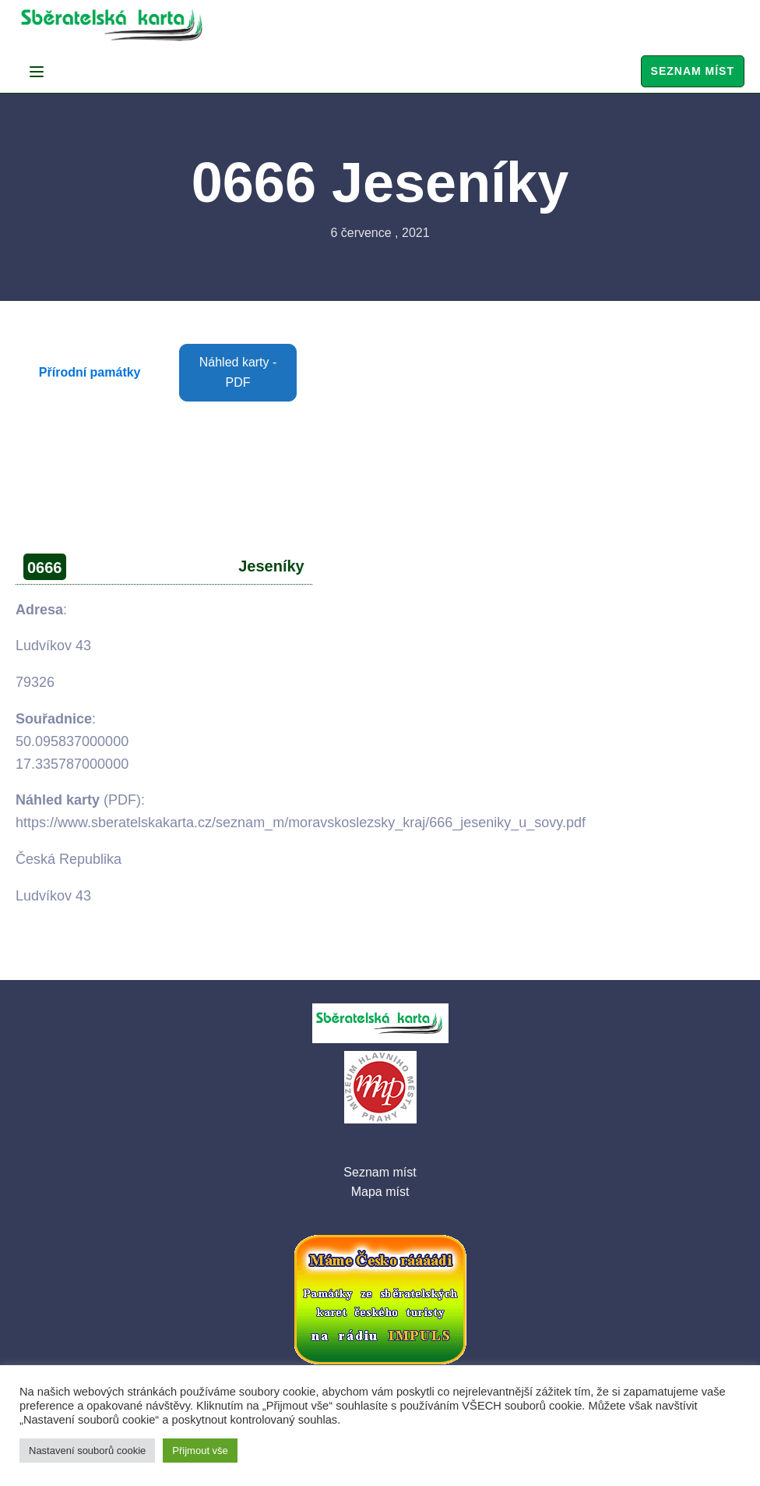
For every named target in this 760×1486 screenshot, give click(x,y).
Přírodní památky (90, 372)
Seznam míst (692, 71)
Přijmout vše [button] (200, 1450)
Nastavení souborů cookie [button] (87, 1450)
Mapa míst (380, 1191)
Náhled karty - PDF (238, 372)
